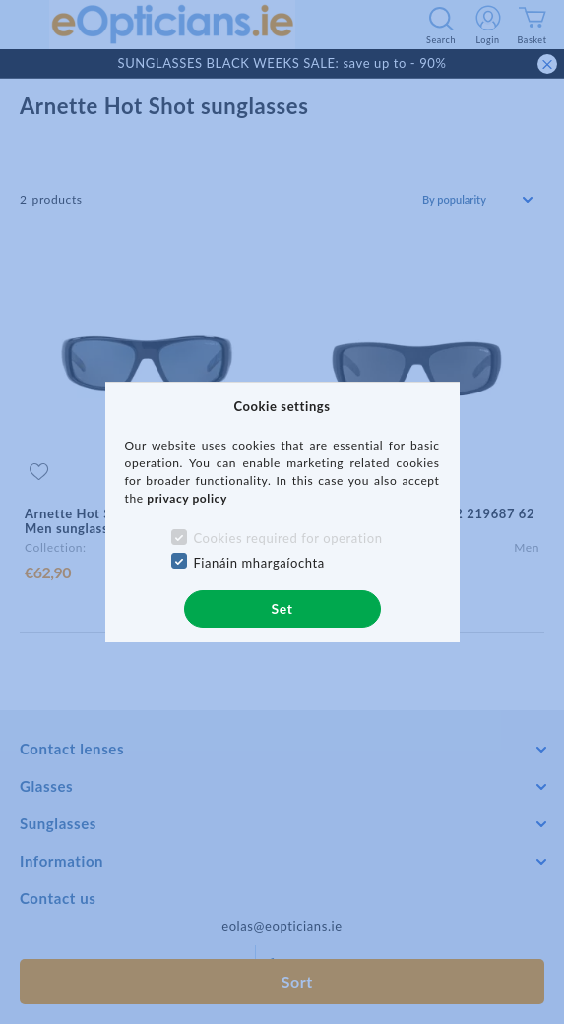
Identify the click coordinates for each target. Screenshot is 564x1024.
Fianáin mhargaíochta (259, 563)
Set (281, 608)
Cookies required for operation (287, 538)
